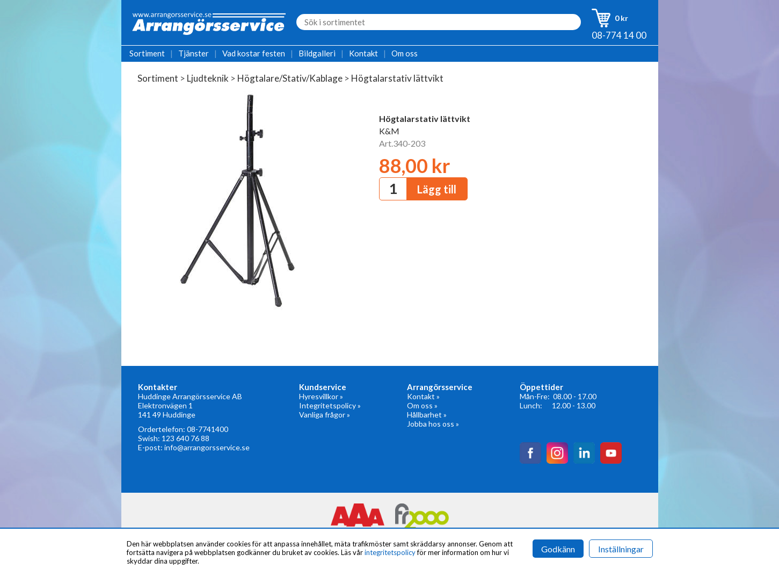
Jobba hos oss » (433, 423)
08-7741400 (207, 429)
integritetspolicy (390, 552)
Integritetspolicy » (330, 405)
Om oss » (422, 405)
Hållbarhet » (427, 414)
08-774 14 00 (619, 35)
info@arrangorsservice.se (207, 447)
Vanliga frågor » (324, 414)
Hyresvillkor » (321, 396)
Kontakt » (423, 396)
